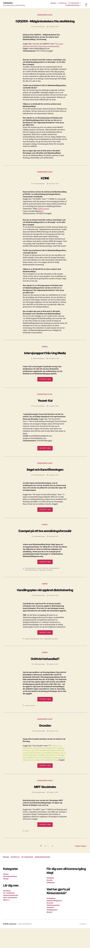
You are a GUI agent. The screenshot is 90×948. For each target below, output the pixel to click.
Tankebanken (8, 3)
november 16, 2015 (53, 365)
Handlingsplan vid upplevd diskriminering (45, 606)
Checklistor (50, 898)
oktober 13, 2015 (54, 751)
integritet (27, 658)
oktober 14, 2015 (54, 684)
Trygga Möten (42, 583)
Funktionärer (45, 582)
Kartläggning (51, 918)
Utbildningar (51, 902)
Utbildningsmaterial (53, 925)
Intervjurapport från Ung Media (45, 359)
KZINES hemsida (44, 215)
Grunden (45, 745)
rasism (41, 658)
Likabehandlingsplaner (54, 920)
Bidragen (53, 3)
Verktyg (5, 898)
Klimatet (49, 932)
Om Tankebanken (73, 3)
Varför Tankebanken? (10, 917)
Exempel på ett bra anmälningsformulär (45, 541)
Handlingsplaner (52, 929)
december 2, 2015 (54, 33)
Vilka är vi (6, 919)
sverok (27, 725)
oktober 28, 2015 (54, 550)
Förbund (45, 353)
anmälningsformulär (30, 582)
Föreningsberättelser (45, 15)
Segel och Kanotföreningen (45, 477)
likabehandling (35, 658)
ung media (50, 583)
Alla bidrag (6, 910)
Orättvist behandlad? (45, 678)
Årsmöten (50, 923)
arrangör (39, 582)
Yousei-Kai (45, 407)
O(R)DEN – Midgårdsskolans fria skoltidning (45, 24)
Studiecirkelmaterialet (72, 5)
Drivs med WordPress (25, 943)
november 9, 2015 (54, 413)
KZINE (45, 184)
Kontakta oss (63, 3)
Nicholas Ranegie (39, 33)
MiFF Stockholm (45, 807)
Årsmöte (49, 900)
